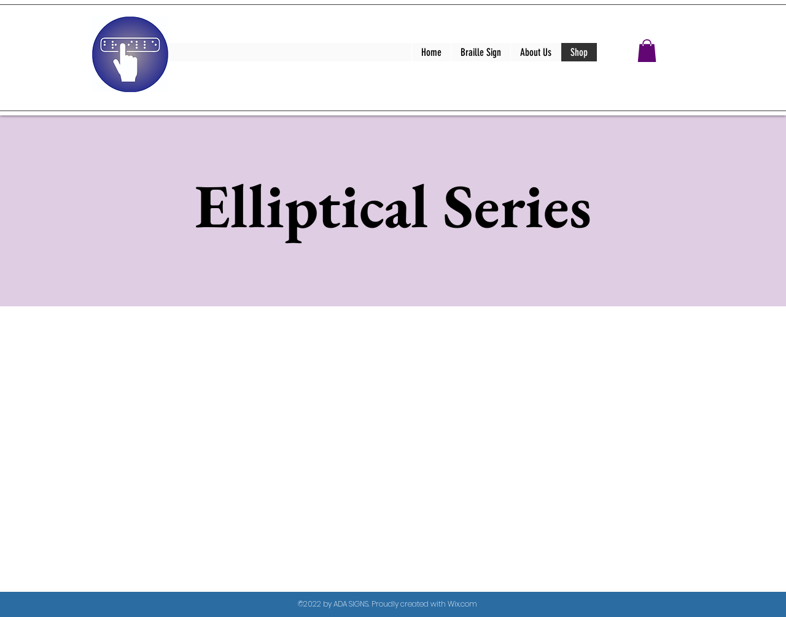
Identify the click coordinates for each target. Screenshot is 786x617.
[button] (646, 50)
